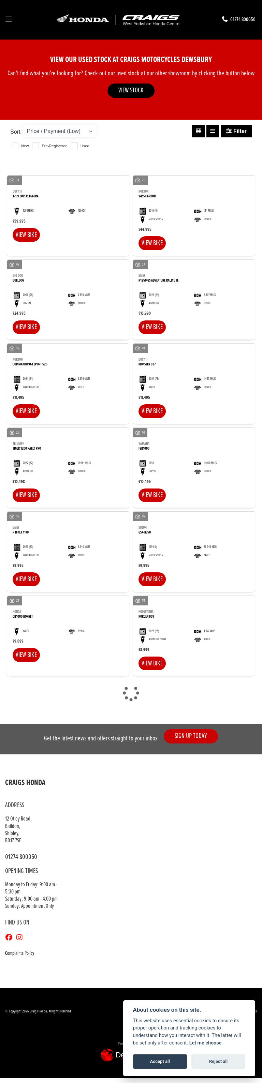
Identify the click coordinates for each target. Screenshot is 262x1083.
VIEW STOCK (131, 90)
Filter (236, 131)
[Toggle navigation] (8, 19)
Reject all (218, 1061)
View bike (27, 235)
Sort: (16, 132)
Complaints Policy (19, 958)
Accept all (160, 1061)
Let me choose (205, 1043)
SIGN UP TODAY (192, 741)
